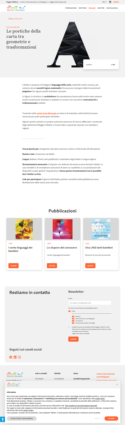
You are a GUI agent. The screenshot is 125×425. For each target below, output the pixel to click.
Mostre (100, 8)
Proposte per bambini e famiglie (85, 323)
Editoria (83, 8)
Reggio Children (12, 2)
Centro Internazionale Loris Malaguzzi (33, 2)
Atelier (92, 8)
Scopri (13, 265)
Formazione (71, 8)
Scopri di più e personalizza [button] (22, 418)
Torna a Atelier (15, 19)
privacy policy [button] (28, 410)
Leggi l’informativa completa (80, 333)
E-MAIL (70, 298)
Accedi (116, 2)
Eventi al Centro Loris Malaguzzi (85, 319)
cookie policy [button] (100, 399)
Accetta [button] (111, 418)
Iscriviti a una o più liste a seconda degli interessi (82, 308)
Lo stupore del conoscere (62, 247)
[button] (117, 384)
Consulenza (112, 8)
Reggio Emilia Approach (58, 2)
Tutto (73, 311)
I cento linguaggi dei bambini (20, 249)
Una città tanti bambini (99, 247)
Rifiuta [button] (97, 418)
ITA (103, 2)
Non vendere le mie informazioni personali (81, 406)
